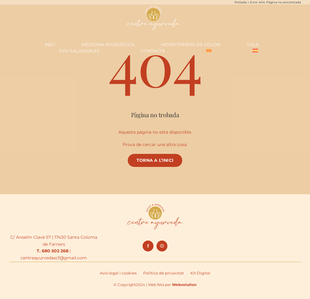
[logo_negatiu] (153, 5)
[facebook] (148, 246)
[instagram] (162, 246)
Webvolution (184, 284)
